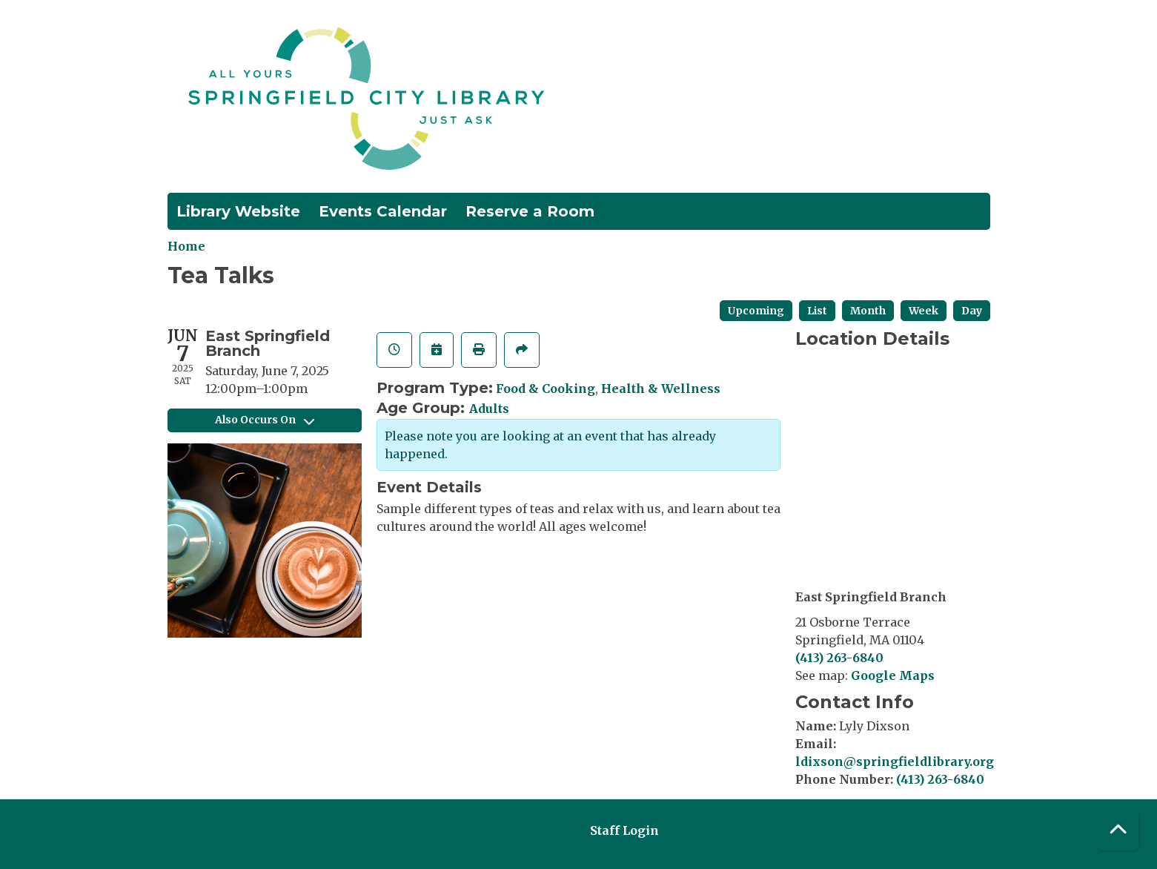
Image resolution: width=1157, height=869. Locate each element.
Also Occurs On (264, 419)
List (817, 310)
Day (971, 310)
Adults (489, 408)
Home (186, 246)
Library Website (238, 211)
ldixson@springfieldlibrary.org (894, 761)
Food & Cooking (545, 388)
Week (923, 310)
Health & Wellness (660, 388)
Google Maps (893, 675)
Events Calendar (383, 211)
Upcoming (756, 310)
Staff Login (624, 830)
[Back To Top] (1118, 830)
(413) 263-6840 (839, 657)
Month (868, 310)
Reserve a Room (529, 211)
